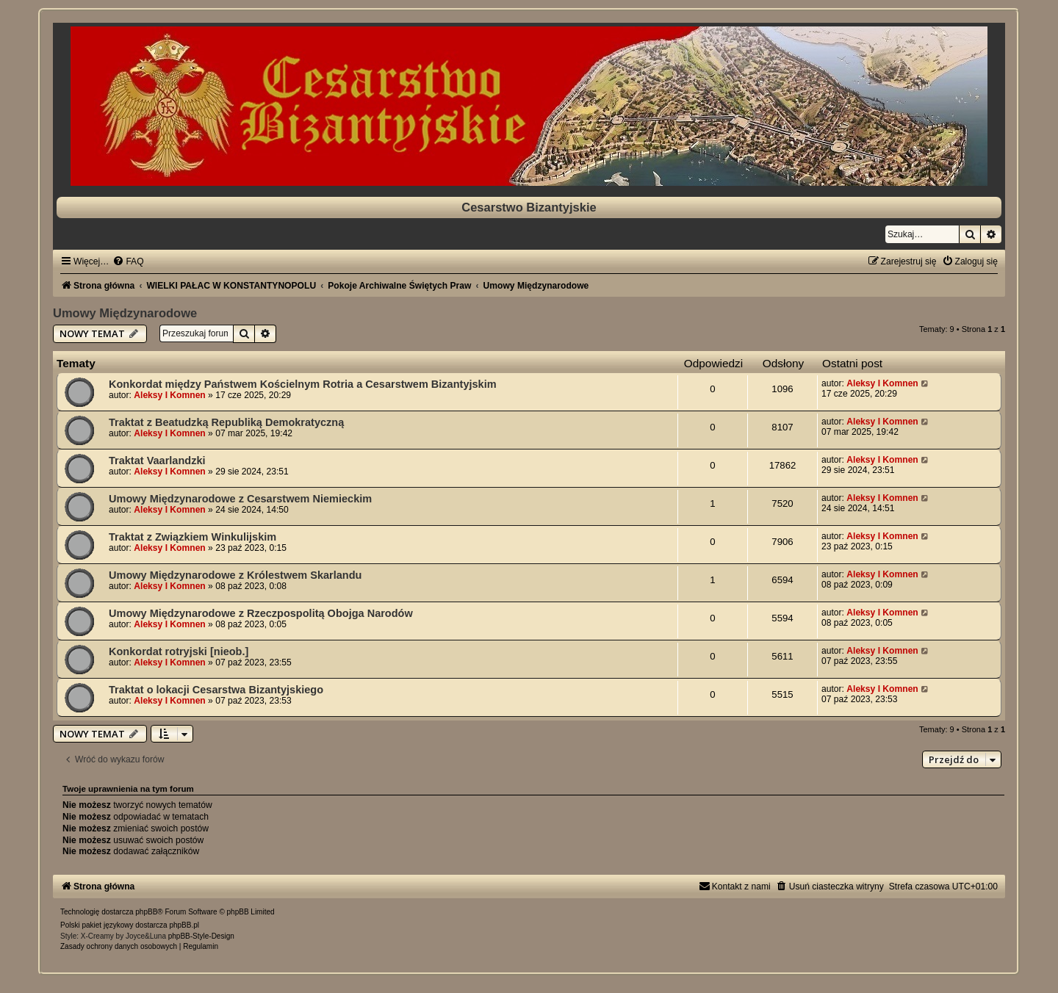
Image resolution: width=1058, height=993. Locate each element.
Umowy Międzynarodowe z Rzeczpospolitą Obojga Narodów (261, 613)
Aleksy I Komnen (169, 395)
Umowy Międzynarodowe (125, 312)
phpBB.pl (184, 925)
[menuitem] (127, 261)
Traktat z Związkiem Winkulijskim (192, 537)
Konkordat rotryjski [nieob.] (178, 651)
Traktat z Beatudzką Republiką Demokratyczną (226, 422)
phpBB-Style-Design (201, 936)
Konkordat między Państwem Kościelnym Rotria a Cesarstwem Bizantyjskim (303, 384)
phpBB (146, 912)
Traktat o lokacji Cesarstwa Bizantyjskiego (216, 690)
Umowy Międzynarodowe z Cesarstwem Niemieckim (240, 499)
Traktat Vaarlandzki (157, 460)
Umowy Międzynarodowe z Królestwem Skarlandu (235, 575)
